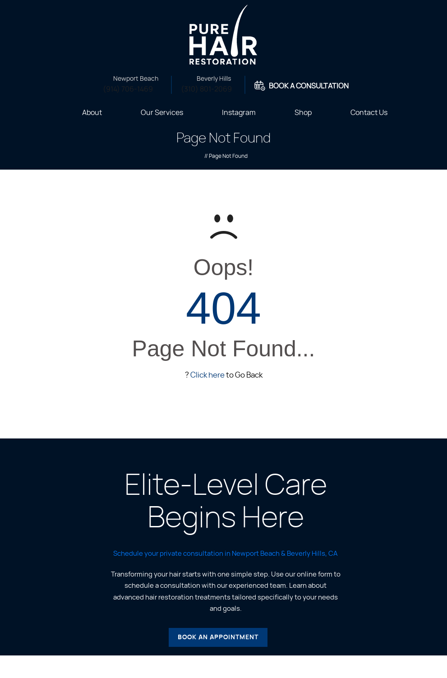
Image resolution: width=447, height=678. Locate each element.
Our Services (162, 112)
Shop (303, 112)
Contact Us (368, 112)
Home (51, 112)
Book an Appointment (218, 637)
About (92, 112)
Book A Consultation (309, 86)
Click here (207, 375)
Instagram (239, 112)
